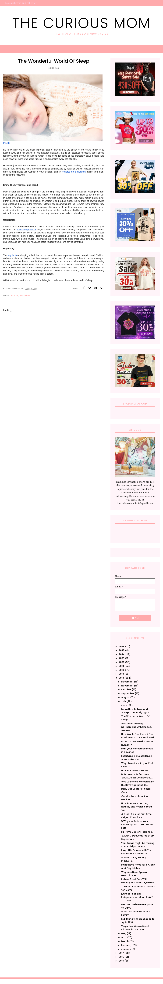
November (127, 685)
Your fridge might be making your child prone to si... (137, 844)
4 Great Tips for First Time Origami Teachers (136, 815)
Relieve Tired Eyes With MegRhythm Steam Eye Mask (137, 881)
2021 (121, 666)
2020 (121, 670)
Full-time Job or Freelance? (137, 831)
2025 (121, 650)
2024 (122, 654)
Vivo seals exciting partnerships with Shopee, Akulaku (136, 727)
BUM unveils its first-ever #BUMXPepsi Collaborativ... (136, 776)
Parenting (25, 295)
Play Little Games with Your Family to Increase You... (136, 852)
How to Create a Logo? (134, 770)
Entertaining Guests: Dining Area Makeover (136, 757)
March (125, 941)
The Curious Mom (81, 23)
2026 (121, 646)
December (127, 681)
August (125, 697)
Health (14, 295)
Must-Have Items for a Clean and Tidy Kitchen (138, 866)
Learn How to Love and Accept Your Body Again (135, 711)
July (123, 701)
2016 (121, 956)
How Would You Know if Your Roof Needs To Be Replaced (137, 736)
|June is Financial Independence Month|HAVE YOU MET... (137, 897)
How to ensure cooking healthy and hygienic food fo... (136, 807)
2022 (121, 662)
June (124, 705)
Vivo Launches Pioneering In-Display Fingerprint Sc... (138, 783)
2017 (121, 953)
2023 (121, 658)
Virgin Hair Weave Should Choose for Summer (135, 928)
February (126, 945)
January (126, 949)
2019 (121, 673)
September (127, 693)
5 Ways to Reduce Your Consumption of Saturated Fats (137, 824)
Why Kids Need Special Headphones (134, 873)
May (123, 933)
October (126, 689)
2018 (121, 677)
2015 (121, 960)
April (124, 937)
